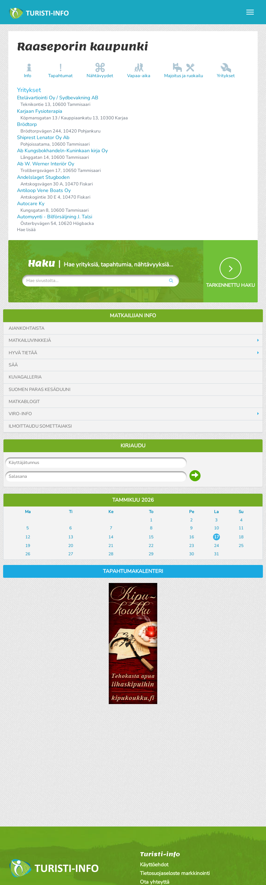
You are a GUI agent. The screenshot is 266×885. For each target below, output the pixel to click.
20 (70, 545)
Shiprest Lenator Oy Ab (43, 137)
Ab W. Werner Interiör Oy (45, 164)
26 (27, 554)
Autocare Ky (30, 203)
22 (151, 545)
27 (70, 554)
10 (216, 528)
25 (241, 545)
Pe (191, 511)
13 (70, 537)
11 (241, 528)
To (151, 511)
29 (151, 554)
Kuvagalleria (25, 377)
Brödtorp (27, 124)
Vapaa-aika (138, 76)
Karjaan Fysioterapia (39, 111)
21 (110, 545)
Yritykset (226, 76)
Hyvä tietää (23, 352)
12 (27, 537)
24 (216, 545)
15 (151, 537)
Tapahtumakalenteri (133, 571)
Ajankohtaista (26, 328)
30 (191, 554)
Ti (70, 511)
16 (191, 537)
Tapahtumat (60, 76)
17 (216, 537)
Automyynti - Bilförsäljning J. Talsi (54, 216)
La (216, 511)
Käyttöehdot (154, 864)
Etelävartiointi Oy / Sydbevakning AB (57, 97)
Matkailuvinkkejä (30, 340)
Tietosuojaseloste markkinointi (175, 873)
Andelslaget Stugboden (43, 177)
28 (110, 554)
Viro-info (20, 413)
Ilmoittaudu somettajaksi (40, 426)
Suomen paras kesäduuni (39, 389)
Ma (27, 511)
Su (241, 511)
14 (110, 537)
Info (27, 76)
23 (191, 545)
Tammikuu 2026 (133, 499)
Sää (13, 365)
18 (241, 537)
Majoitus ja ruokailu (183, 76)
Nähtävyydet (100, 76)
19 (27, 545)
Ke (110, 511)
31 (216, 554)
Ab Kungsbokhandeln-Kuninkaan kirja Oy (62, 150)
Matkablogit (24, 401)
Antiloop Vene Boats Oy (44, 190)
